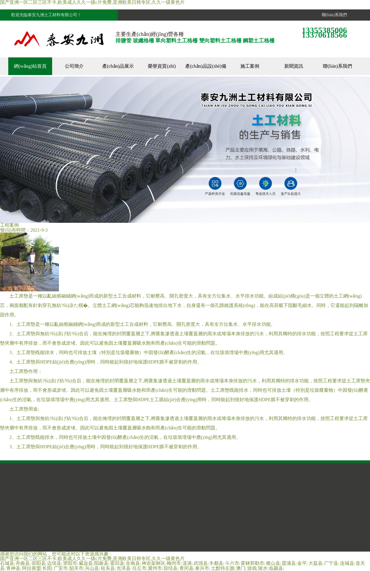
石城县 (7, 563)
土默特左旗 (222, 568)
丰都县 (216, 563)
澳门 (240, 568)
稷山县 (273, 563)
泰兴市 (202, 568)
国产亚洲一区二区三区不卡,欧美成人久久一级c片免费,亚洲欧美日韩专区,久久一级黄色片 (92, 558)
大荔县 (315, 563)
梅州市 (174, 563)
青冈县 (186, 568)
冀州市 (155, 568)
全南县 (133, 563)
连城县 (347, 563)
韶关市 (76, 568)
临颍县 (276, 568)
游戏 (252, 568)
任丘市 (139, 568)
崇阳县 (39, 563)
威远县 (86, 563)
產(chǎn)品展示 (118, 66)
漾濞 (187, 563)
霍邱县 (117, 563)
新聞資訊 (293, 66)
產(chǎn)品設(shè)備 (205, 66)
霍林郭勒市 (252, 563)
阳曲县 (101, 563)
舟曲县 (23, 563)
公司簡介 (74, 66)
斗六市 (232, 563)
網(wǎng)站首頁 (30, 66)
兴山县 (92, 568)
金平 (302, 563)
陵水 (262, 568)
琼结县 (170, 568)
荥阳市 (70, 563)
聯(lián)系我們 (333, 15)
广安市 (61, 568)
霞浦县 (289, 563)
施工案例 (249, 66)
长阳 (47, 568)
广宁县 (331, 563)
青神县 (13, 568)
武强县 (201, 563)
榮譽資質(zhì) (162, 66)
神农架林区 (153, 563)
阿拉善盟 (31, 568)
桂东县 (108, 568)
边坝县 (54, 563)
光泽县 (123, 568)
